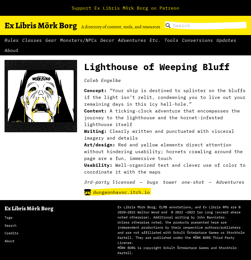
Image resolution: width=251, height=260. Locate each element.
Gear (51, 40)
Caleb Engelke (102, 80)
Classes (32, 40)
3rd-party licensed (109, 182)
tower (170, 182)
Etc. (155, 40)
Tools (171, 40)
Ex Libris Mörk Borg (41, 25)
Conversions (197, 40)
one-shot (193, 182)
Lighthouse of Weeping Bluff (156, 67)
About (12, 50)
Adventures (132, 40)
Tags (8, 217)
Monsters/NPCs (78, 40)
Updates (226, 40)
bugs (152, 182)
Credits (11, 233)
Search (10, 225)
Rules (12, 40)
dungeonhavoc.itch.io (117, 192)
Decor (107, 40)
